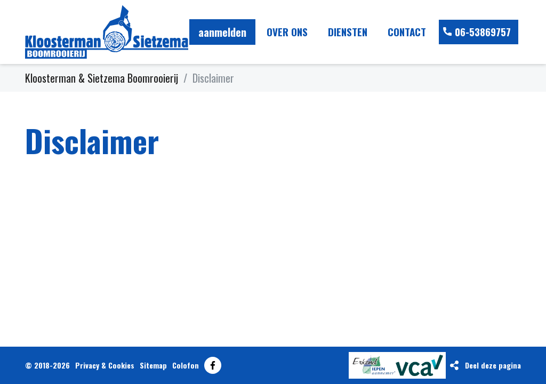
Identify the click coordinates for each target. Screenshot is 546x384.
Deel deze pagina (493, 365)
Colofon (185, 365)
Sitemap (153, 365)
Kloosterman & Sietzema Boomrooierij (101, 78)
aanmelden (222, 32)
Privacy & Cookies (104, 365)
